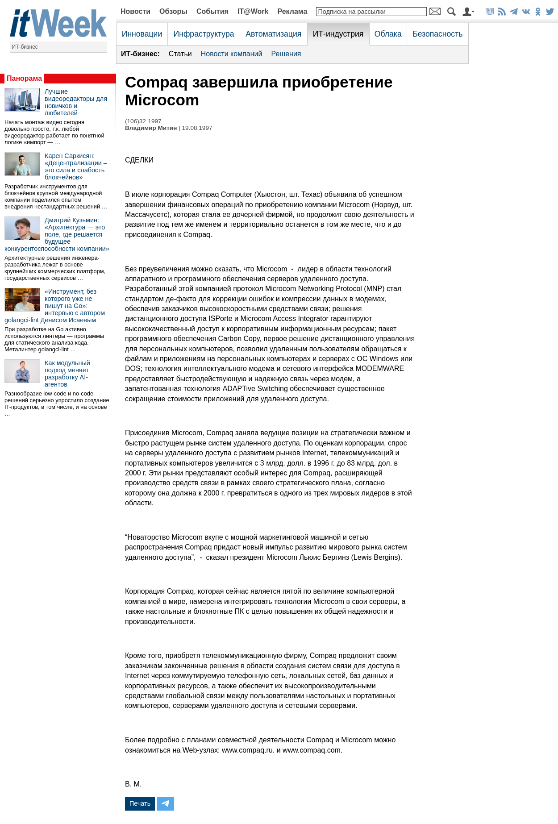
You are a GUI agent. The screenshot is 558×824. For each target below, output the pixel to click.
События (212, 11)
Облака (388, 33)
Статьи (180, 54)
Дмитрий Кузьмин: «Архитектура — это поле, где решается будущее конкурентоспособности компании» (56, 234)
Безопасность (437, 33)
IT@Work (253, 11)
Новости (135, 11)
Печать (139, 803)
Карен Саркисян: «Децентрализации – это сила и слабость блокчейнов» (76, 166)
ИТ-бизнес (25, 47)
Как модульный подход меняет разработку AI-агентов (67, 373)
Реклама (292, 11)
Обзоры (173, 11)
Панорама (24, 78)
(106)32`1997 (143, 121)
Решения (286, 54)
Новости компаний (231, 54)
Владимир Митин (151, 128)
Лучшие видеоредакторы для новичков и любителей (76, 102)
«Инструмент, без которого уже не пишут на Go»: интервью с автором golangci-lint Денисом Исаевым (54, 306)
